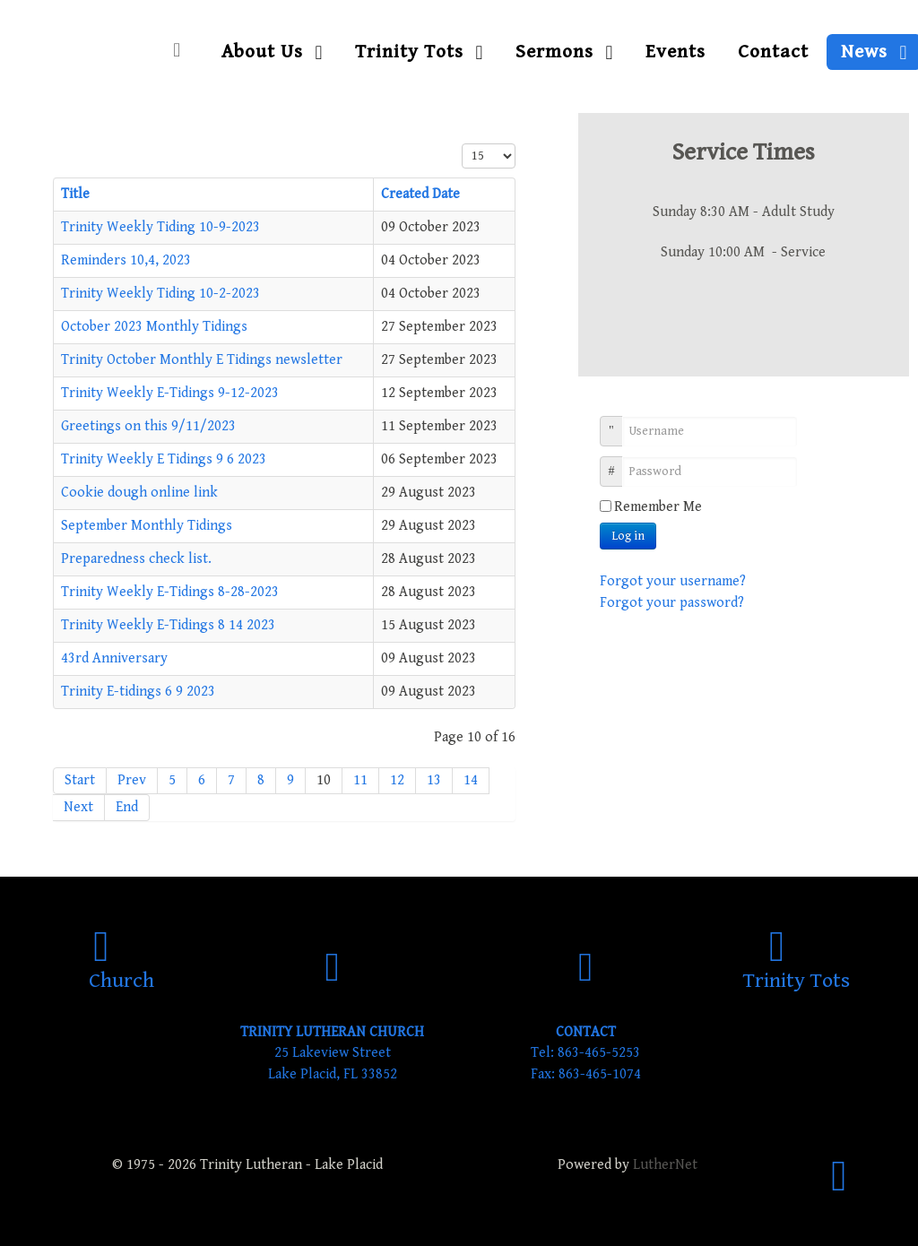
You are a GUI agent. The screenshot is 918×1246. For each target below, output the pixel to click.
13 (434, 780)
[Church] (121, 967)
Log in (628, 536)
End (127, 807)
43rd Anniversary (114, 658)
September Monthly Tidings (146, 525)
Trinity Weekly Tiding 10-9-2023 (160, 227)
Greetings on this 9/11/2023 (148, 426)
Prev (131, 780)
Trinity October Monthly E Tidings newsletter (201, 359)
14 (470, 780)
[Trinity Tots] (796, 967)
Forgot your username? (673, 581)
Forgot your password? (672, 602)
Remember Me (658, 506)
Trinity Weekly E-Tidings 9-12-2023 (170, 393)
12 (397, 780)
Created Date (420, 194)
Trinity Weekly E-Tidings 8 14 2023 (168, 625)
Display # (462, 143)
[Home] (181, 51)
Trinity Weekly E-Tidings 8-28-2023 (170, 592)
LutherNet (665, 1164)
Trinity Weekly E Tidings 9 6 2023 (163, 459)
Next (78, 807)
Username (618, 421)
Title (75, 194)
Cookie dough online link (139, 492)
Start (80, 780)
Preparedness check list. (136, 558)
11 (360, 780)
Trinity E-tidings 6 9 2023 (138, 691)
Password (618, 462)
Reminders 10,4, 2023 (126, 260)
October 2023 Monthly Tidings (154, 326)
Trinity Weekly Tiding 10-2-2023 (160, 293)
